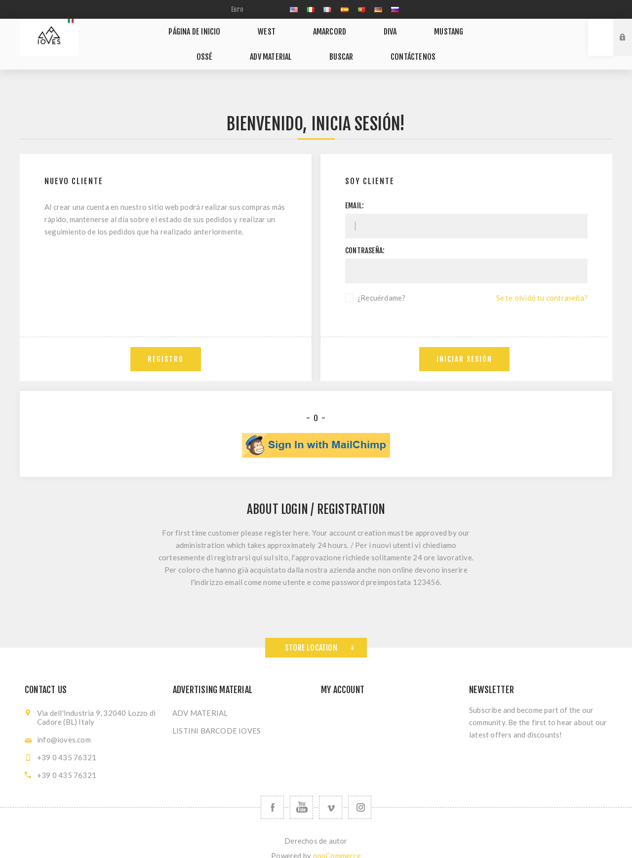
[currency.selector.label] (252, 9)
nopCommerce (337, 841)
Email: (354, 191)
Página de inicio (194, 28)
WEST (256, 28)
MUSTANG (407, 28)
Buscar (315, 46)
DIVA (359, 28)
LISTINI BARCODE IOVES (216, 716)
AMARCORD (309, 28)
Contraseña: (365, 236)
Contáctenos (377, 46)
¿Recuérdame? (381, 283)
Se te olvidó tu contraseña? (542, 283)
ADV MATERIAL (253, 46)
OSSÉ (456, 28)
